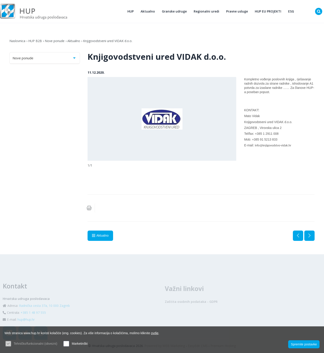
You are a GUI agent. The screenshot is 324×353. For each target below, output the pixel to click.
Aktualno (148, 11)
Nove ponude (54, 41)
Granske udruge (174, 11)
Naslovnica (17, 41)
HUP (130, 11)
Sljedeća (309, 236)
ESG (291, 11)
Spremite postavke (304, 344)
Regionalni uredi (206, 11)
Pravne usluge (237, 11)
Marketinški (80, 343)
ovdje (154, 333)
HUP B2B (35, 41)
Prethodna (298, 236)
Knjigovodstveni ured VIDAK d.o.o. (107, 41)
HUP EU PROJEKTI (268, 11)
